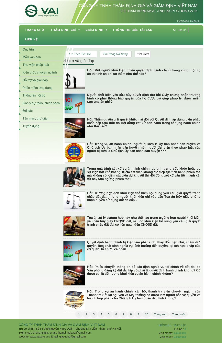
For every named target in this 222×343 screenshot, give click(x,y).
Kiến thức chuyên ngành (40, 72)
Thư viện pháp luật (36, 64)
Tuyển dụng (31, 126)
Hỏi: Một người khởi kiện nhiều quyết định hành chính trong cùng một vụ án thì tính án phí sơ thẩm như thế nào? (143, 72)
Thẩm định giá (63, 30)
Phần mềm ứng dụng (37, 87)
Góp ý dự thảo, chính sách (41, 103)
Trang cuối (178, 314)
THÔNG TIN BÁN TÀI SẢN (132, 30)
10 (146, 314)
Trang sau (160, 314)
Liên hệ (31, 39)
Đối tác (28, 110)
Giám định (94, 30)
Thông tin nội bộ (34, 95)
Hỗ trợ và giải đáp (78, 61)
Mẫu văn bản (32, 57)
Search (179, 29)
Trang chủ (34, 30)
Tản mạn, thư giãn (35, 118)
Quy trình (29, 49)
